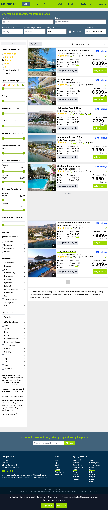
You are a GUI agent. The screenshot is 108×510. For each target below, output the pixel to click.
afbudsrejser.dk (36, 491)
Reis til (57, 18)
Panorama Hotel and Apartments (75, 50)
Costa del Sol (78, 467)
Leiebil (71, 4)
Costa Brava (77, 465)
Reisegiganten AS (57, 489)
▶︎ (54, 62)
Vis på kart (35, 44)
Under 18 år (77, 460)
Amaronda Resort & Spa (70, 137)
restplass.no (12, 491)
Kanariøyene (94, 463)
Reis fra (5, 18)
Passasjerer (90, 28)
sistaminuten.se (23, 491)
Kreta (75, 470)
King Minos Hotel (66, 251)
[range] (3, 88)
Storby (47, 4)
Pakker (26, 4)
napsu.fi (65, 491)
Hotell (59, 4)
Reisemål (102, 4)
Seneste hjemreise (32, 28)
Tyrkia (75, 472)
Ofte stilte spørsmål (9, 414)
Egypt (75, 482)
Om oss (5, 460)
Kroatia (92, 474)
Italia (91, 472)
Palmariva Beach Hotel (69, 108)
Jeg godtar (47, 505)
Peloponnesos (68, 53)
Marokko (92, 479)
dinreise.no (84, 491)
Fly (37, 4)
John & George (65, 79)
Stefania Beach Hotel (68, 166)
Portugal (76, 477)
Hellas (78, 53)
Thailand (76, 479)
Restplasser (86, 4)
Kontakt (5, 463)
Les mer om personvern (54, 500)
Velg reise (100, 70)
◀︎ (30, 62)
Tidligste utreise (9, 28)
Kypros (75, 474)
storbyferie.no (95, 491)
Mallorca (76, 463)
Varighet (50, 28)
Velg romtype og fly (68, 70)
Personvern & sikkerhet (11, 467)
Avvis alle (61, 505)
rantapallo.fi (57, 491)
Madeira (92, 482)
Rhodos (92, 470)
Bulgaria (92, 477)
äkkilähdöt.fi (47, 491)
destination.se (74, 491)
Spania (92, 460)
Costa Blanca (94, 465)
